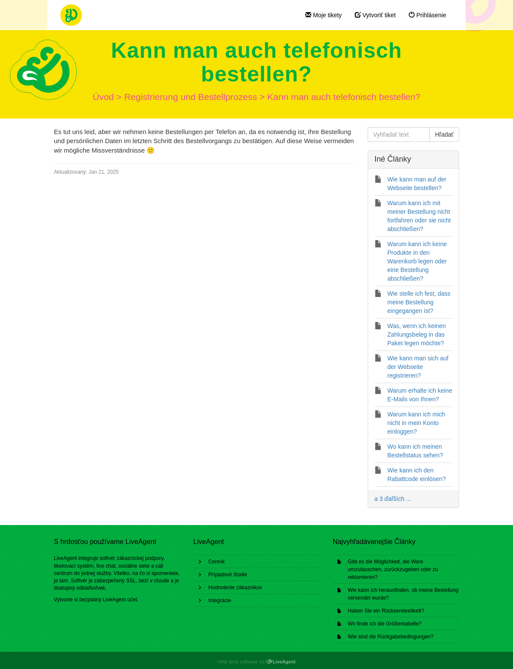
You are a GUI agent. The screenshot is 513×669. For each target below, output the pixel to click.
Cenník (216, 562)
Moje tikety (323, 15)
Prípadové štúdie (227, 575)
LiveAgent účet (120, 600)
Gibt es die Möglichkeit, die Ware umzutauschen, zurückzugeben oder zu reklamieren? (393, 569)
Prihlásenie (427, 15)
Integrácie (219, 600)
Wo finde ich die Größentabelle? (385, 624)
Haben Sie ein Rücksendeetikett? (386, 611)
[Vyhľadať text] (399, 134)
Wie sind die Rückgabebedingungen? (391, 637)
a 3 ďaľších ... (393, 498)
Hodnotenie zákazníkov (235, 588)
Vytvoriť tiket (375, 15)
